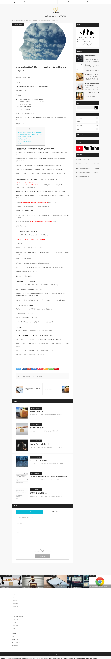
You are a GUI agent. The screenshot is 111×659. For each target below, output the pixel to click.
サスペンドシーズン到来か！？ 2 (40, 460)
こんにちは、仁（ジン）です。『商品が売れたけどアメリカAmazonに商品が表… (92, 61)
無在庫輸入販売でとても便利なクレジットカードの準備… (92, 75)
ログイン (14, 637)
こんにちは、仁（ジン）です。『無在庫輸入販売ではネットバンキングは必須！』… (91, 89)
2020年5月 (15, 603)
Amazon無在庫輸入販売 (18, 24)
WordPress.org (15, 645)
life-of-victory (54, 654)
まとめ (19, 143)
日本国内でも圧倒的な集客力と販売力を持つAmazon (29, 132)
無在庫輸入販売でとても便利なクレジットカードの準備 (87, 168)
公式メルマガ (47, 1)
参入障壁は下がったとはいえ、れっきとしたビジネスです (30, 134)
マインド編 (32, 376)
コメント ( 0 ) (29, 511)
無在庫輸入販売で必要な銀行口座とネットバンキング (92, 84)
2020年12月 (15, 598)
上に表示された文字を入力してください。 (42, 551)
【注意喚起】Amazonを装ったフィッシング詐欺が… (92, 65)
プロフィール (26, 1)
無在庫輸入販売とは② (37, 428)
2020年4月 (15, 606)
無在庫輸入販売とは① (37, 411)
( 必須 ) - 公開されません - (24, 528)
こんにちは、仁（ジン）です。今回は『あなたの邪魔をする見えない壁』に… (91, 96)
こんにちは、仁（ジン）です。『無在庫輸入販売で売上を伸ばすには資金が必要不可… (91, 80)
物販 (68, 1)
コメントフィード (16, 642)
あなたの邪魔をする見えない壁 (92, 92)
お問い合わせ (88, 1)
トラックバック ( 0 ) (56, 511)
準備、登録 (87, 125)
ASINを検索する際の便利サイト (91, 56)
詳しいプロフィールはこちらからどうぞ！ (86, 41)
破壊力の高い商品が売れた (38, 493)
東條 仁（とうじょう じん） (87, 37)
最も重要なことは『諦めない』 (24, 139)
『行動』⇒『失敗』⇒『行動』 (24, 136)
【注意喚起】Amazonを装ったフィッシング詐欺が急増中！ (48, 477)
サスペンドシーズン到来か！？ (39, 444)
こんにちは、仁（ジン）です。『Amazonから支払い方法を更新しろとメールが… (92, 70)
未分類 (87, 122)
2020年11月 (15, 600)
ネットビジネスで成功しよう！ (24, 141)
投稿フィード (15, 639)
